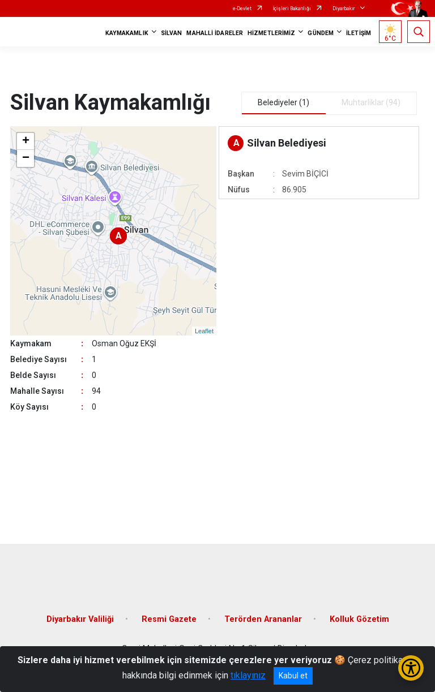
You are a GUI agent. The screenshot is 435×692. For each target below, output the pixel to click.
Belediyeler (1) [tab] (283, 102)
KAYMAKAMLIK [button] (126, 33)
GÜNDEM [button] (321, 33)
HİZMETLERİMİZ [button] (271, 33)
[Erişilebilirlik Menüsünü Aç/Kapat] (411, 668)
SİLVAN (171, 33)
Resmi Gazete (169, 619)
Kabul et (293, 675)
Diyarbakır (343, 8)
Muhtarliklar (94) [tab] (371, 102)
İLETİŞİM (358, 33)
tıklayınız (248, 675)
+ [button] (25, 141)
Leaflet (204, 331)
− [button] (25, 158)
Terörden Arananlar (263, 619)
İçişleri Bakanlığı (292, 8)
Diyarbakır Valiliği (80, 619)
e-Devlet (242, 8)
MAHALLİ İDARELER (214, 33)
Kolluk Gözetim (359, 619)
